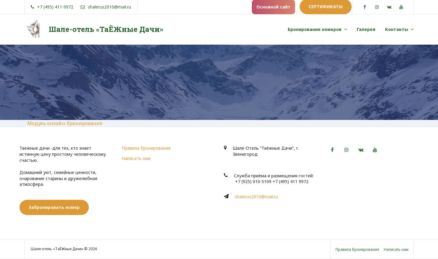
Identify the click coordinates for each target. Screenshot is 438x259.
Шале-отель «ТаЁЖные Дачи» (106, 29)
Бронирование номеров (315, 29)
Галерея (366, 29)
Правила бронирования (146, 148)
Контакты (396, 29)
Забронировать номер (54, 207)
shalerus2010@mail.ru (256, 196)
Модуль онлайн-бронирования (64, 123)
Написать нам (136, 158)
